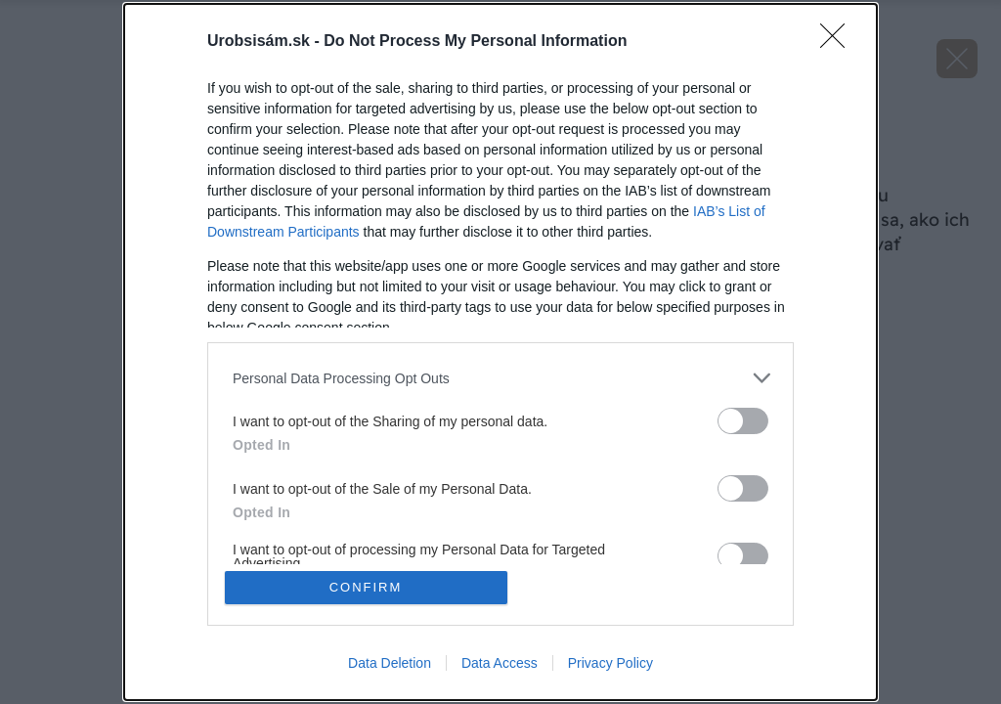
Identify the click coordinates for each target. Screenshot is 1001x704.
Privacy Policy (610, 663)
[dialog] (500, 352)
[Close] (838, 42)
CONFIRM (366, 587)
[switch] (743, 421)
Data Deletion (389, 663)
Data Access (499, 663)
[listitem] (500, 378)
